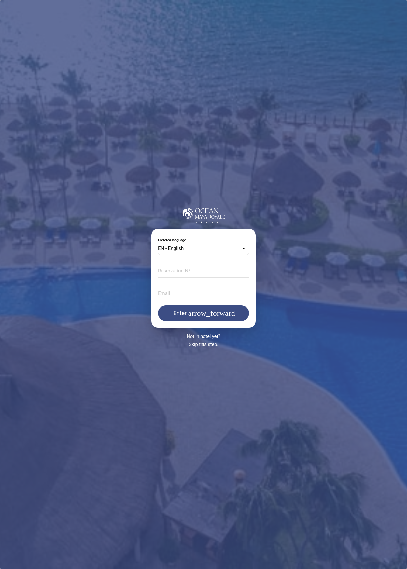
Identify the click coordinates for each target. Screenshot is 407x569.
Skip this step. (203, 344)
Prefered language (172, 240)
